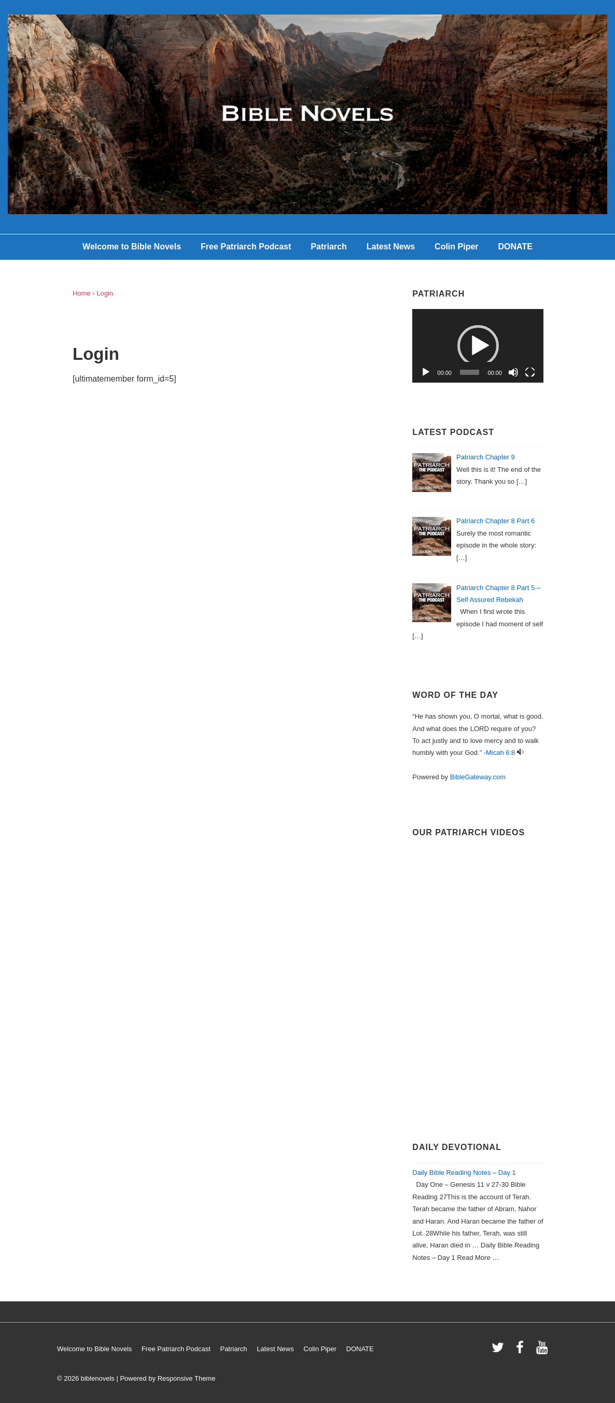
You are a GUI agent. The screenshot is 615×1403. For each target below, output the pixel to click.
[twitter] (500, 1351)
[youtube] (543, 1351)
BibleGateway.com (478, 777)
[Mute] (513, 372)
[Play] (426, 372)
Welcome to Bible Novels (131, 246)
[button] (478, 346)
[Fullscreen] (530, 372)
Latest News (391, 246)
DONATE (515, 246)
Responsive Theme (187, 1378)
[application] (477, 346)
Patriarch (328, 246)
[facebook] (522, 1351)
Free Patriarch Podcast (246, 246)
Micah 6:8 (500, 752)
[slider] (470, 372)
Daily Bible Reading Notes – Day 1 (463, 1172)
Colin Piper (456, 246)
